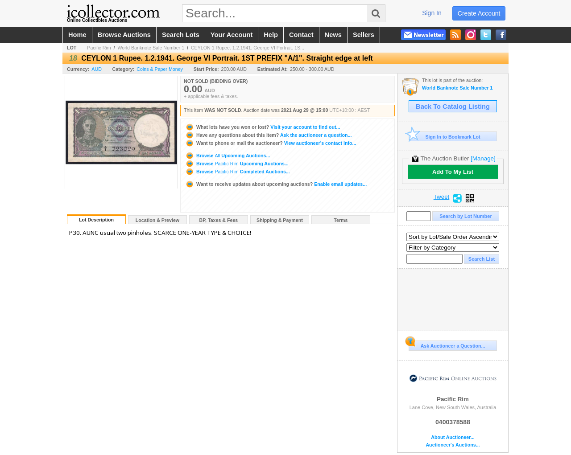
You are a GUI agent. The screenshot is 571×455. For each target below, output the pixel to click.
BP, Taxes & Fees (218, 220)
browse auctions (124, 34)
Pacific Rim (99, 47)
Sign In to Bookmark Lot (444, 136)
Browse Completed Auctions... (237, 171)
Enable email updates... (276, 184)
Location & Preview (157, 220)
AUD (96, 69)
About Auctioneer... (452, 437)
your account (231, 34)
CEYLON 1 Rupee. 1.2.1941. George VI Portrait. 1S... (247, 47)
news (333, 34)
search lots (180, 34)
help (271, 34)
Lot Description (96, 219)
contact (301, 34)
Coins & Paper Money (160, 69)
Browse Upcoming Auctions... (227, 155)
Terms (341, 220)
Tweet (442, 197)
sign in (432, 12)
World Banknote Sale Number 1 (150, 47)
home (77, 34)
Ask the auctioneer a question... (268, 135)
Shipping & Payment (280, 220)
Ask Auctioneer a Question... (447, 344)
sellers (363, 34)
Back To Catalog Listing (453, 106)
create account (479, 13)
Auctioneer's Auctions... (453, 445)
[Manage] (483, 158)
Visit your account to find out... (262, 127)
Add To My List (452, 171)
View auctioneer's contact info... (270, 143)
